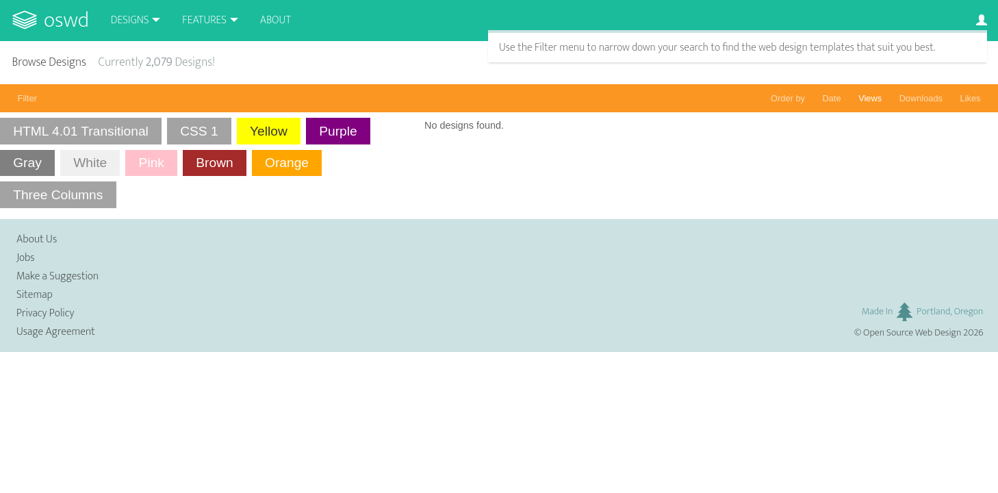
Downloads (921, 98)
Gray (27, 162)
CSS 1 (199, 131)
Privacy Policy (45, 313)
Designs (130, 20)
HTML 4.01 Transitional (81, 131)
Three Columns (58, 195)
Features (204, 20)
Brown (214, 162)
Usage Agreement (55, 332)
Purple (338, 131)
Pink (151, 162)
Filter (27, 98)
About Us (36, 239)
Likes (970, 98)
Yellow (268, 131)
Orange (287, 162)
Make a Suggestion (57, 276)
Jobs (25, 258)
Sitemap (34, 295)
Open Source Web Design (912, 333)
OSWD (66, 20)
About (275, 20)
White (90, 162)
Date (832, 98)
